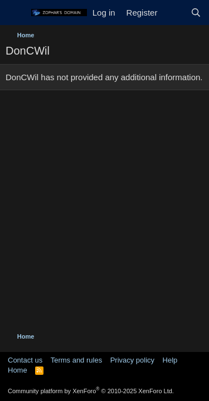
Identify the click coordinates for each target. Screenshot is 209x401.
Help (170, 360)
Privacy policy (132, 360)
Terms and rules (76, 360)
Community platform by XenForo (91, 391)
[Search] (196, 12)
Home (17, 370)
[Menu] (15, 13)
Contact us (25, 360)
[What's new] (173, 12)
